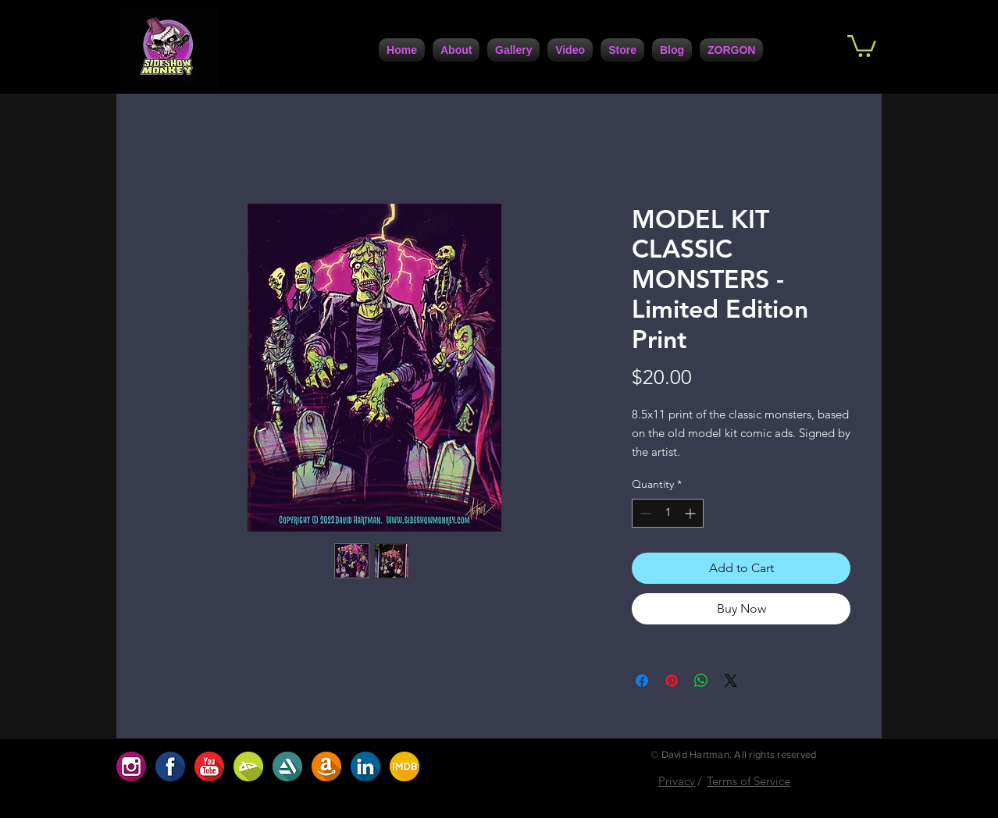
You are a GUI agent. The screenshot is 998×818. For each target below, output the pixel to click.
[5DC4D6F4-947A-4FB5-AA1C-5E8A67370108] (287, 766)
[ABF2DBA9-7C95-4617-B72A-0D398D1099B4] (404, 766)
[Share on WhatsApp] (701, 680)
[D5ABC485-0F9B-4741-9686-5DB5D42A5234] (209, 766)
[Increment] (691, 513)
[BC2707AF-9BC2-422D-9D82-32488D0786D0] (248, 766)
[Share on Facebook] (642, 680)
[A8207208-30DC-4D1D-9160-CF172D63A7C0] (326, 766)
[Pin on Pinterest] (671, 680)
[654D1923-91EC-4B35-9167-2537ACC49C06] (131, 766)
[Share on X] (731, 680)
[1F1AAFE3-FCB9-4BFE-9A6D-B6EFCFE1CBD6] (170, 766)
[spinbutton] (668, 513)
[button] (861, 45)
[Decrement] (644, 513)
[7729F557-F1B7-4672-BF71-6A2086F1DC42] (365, 766)
